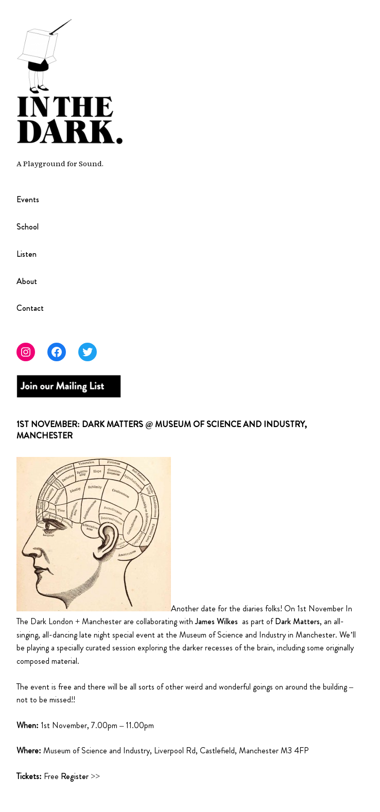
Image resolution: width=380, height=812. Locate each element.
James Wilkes (216, 621)
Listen (26, 254)
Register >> (80, 776)
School (27, 227)
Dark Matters (296, 621)
